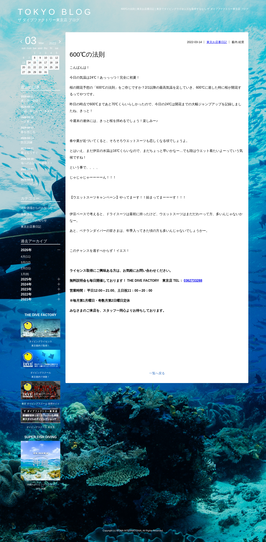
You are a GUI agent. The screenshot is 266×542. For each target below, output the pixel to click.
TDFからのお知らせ (34, 220)
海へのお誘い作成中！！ (40, 161)
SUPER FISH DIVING (40, 437)
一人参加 (40, 119)
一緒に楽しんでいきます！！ (40, 109)
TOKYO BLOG (55, 11)
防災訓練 (40, 140)
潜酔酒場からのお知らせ (37, 208)
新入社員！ (40, 171)
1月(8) (25, 274)
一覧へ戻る (157, 373)
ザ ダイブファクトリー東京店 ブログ (49, 20)
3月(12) (26, 262)
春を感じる (40, 130)
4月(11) (26, 256)
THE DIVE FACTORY (41, 315)
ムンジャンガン (40, 182)
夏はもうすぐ (40, 150)
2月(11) (26, 268)
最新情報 (26, 214)
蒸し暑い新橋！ (40, 98)
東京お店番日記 (217, 42)
